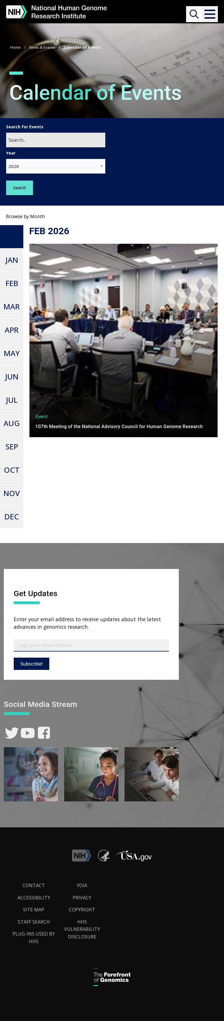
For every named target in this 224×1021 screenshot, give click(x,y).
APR (12, 330)
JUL (12, 400)
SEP (12, 446)
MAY (12, 353)
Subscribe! (31, 664)
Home (15, 47)
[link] (12, 733)
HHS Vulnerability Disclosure (82, 929)
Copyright (82, 909)
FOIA (82, 885)
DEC (11, 516)
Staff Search (34, 922)
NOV (12, 493)
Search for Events (24, 126)
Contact (33, 885)
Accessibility (34, 897)
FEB (12, 283)
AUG (12, 423)
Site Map (33, 909)
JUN (11, 376)
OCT (12, 470)
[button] (210, 14)
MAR (12, 306)
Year (10, 153)
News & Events (42, 47)
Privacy (82, 897)
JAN (11, 260)
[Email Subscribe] (91, 645)
